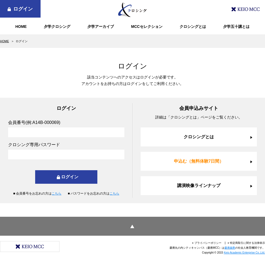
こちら (56, 193)
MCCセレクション (147, 26)
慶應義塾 (229, 247)
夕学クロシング (57, 26)
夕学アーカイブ (100, 26)
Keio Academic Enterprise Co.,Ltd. (244, 252)
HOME (21, 26)
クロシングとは (193, 26)
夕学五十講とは (236, 26)
